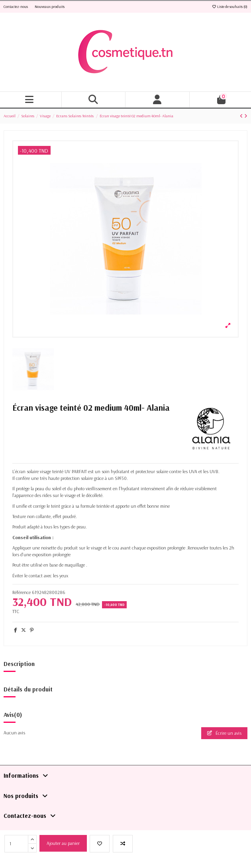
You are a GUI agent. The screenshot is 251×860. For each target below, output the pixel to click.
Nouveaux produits (50, 6)
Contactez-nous (16, 6)
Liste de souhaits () (229, 6)
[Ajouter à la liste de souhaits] (100, 843)
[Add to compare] (123, 843)
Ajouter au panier (63, 843)
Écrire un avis (224, 733)
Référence (21, 592)
